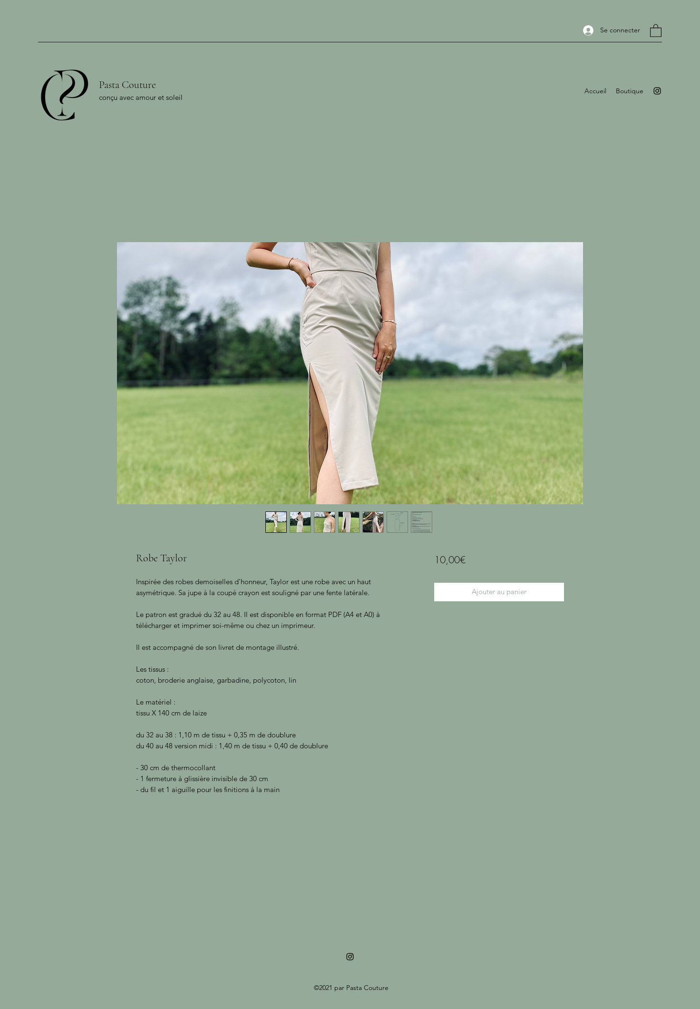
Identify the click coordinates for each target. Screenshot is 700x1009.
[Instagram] (657, 91)
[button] (655, 30)
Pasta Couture (127, 84)
